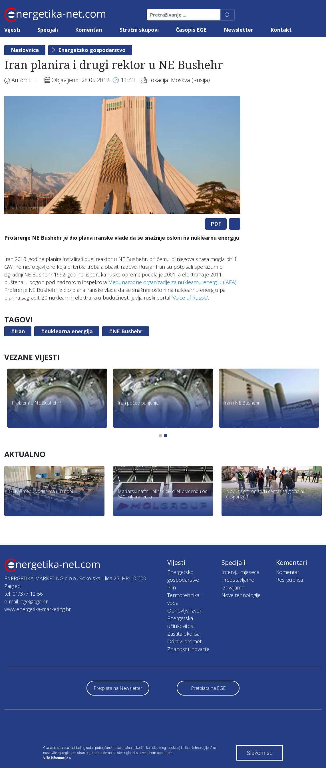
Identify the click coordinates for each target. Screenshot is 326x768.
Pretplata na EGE (208, 688)
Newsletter (238, 29)
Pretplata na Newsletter (118, 688)
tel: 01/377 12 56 (23, 593)
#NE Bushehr (125, 331)
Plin (171, 587)
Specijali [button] (47, 29)
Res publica (289, 579)
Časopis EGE (191, 29)
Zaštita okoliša (183, 633)
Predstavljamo (238, 579)
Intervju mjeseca (240, 572)
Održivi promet (184, 641)
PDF (216, 223)
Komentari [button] (88, 29)
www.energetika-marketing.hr (37, 609)
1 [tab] (160, 435)
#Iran (18, 331)
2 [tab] (165, 435)
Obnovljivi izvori (184, 610)
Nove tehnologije (241, 595)
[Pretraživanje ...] (184, 15)
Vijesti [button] (12, 29)
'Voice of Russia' (190, 297)
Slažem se (259, 752)
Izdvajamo (233, 587)
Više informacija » (57, 758)
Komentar (287, 572)
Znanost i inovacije (188, 649)
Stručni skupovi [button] (139, 29)
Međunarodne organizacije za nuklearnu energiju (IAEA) (172, 282)
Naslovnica (25, 50)
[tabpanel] (122, 155)
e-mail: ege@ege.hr (26, 601)
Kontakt (281, 29)
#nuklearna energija (67, 331)
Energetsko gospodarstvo (92, 50)
